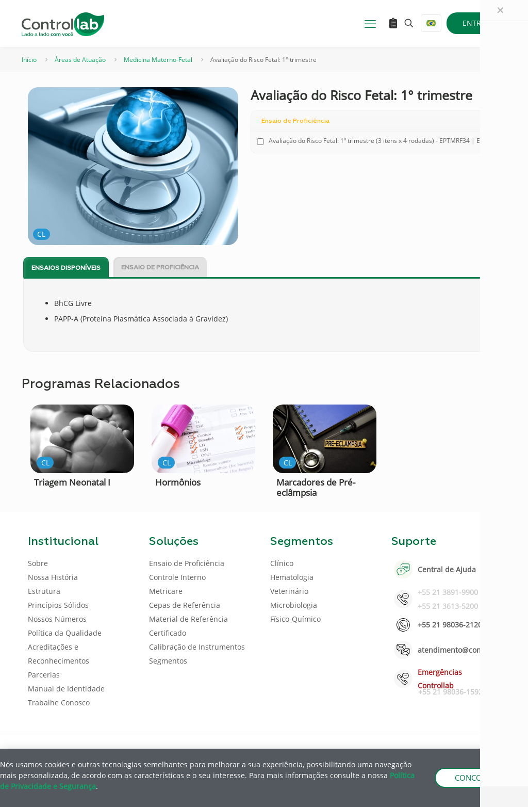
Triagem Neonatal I (72, 482)
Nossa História (53, 577)
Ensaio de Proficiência (160, 268)
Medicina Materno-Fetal (158, 59)
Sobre (38, 563)
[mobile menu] (370, 23)
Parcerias (44, 675)
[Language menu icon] (431, 23)
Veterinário (289, 591)
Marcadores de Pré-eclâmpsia (315, 487)
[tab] (66, 267)
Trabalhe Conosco (59, 702)
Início (29, 59)
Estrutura (44, 591)
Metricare (166, 591)
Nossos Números (57, 619)
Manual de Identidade (66, 688)
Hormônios (178, 482)
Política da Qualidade (65, 633)
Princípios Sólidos (58, 605)
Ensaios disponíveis (66, 268)
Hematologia (292, 577)
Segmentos (168, 661)
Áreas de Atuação (80, 59)
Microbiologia (293, 605)
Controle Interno (177, 577)
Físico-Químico (295, 619)
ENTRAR (476, 23)
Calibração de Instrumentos (197, 647)
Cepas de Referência (184, 605)
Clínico (281, 563)
